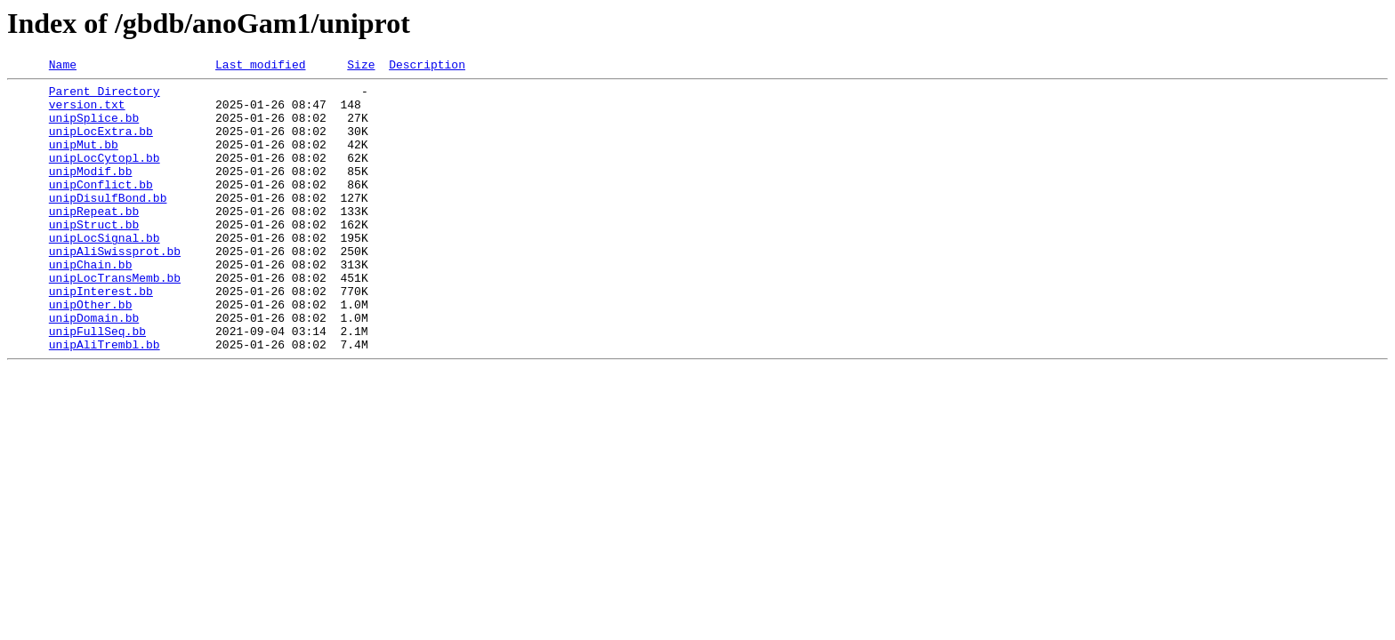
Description (427, 67)
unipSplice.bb (94, 128)
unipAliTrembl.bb (104, 400)
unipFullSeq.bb (97, 384)
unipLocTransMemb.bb (115, 320)
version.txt (87, 112)
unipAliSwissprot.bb (115, 288)
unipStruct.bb (94, 256)
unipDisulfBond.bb (108, 224)
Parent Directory (104, 96)
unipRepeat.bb (94, 240)
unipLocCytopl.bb (104, 176)
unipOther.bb (91, 352)
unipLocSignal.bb (104, 272)
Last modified (260, 67)
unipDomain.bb (94, 368)
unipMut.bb (83, 160)
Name (63, 67)
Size (361, 67)
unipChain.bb (91, 304)
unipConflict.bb (101, 208)
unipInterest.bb (101, 336)
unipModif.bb (91, 192)
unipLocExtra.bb (101, 144)
